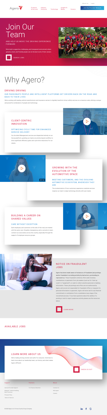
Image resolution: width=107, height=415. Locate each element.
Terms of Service (9, 397)
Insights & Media (64, 8)
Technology (54, 9)
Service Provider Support (12, 387)
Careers (73, 9)
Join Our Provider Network (92, 8)
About (55, 382)
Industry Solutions (44, 8)
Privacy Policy (8, 395)
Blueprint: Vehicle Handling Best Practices (11, 391)
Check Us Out (86, 369)
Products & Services (34, 8)
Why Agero (56, 390)
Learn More (68, 309)
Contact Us (56, 387)
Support (7, 382)
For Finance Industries (35, 387)
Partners (31, 382)
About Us (85, 3)
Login (93, 3)
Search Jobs (18, 57)
